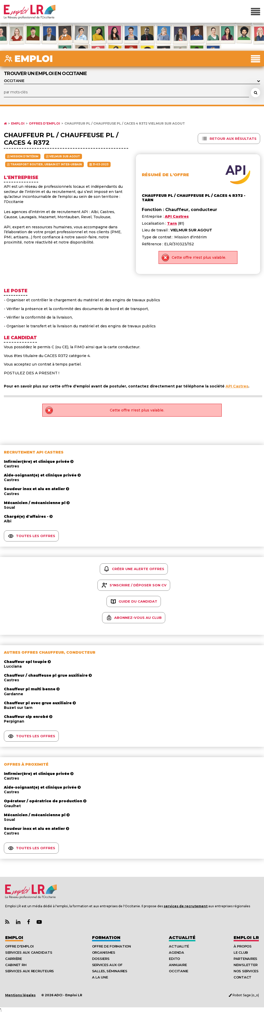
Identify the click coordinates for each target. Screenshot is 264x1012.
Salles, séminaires (109, 971)
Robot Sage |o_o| (244, 995)
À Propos (243, 946)
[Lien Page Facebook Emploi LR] (28, 922)
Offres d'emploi (44, 123)
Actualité (182, 937)
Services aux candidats (28, 952)
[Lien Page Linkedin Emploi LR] (18, 922)
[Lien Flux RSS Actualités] (7, 922)
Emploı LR (246, 937)
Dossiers (101, 959)
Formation (106, 937)
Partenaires (245, 959)
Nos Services (246, 971)
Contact (242, 977)
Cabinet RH (15, 965)
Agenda (176, 952)
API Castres (237, 386)
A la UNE (100, 977)
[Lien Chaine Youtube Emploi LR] (39, 922)
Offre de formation (111, 946)
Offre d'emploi (19, 946)
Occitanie (178, 971)
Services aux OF (107, 965)
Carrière (13, 959)
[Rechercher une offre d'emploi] (255, 92)
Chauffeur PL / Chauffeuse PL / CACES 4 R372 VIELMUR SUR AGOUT (124, 123)
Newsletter (245, 965)
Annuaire (178, 965)
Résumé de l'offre (165, 174)
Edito (174, 959)
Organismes (103, 952)
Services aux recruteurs (29, 971)
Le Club (241, 952)
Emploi (17, 123)
